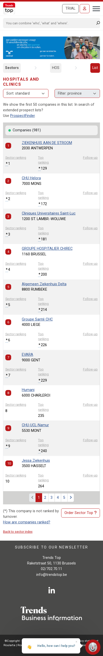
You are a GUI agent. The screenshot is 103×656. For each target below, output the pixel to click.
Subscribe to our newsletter (51, 547)
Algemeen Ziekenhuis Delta (44, 284)
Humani (28, 390)
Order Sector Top (80, 513)
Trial (70, 8)
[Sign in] (85, 8)
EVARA (27, 354)
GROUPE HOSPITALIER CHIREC (47, 248)
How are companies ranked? (26, 522)
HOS (55, 68)
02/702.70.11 (51, 569)
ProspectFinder (22, 116)
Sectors (12, 68)
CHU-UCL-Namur (35, 425)
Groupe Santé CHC (37, 319)
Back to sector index (17, 532)
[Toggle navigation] (95, 8)
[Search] (50, 23)
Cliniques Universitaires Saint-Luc (49, 213)
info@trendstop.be (51, 575)
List (95, 68)
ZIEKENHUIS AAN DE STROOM (47, 143)
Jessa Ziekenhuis (36, 460)
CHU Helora (31, 178)
